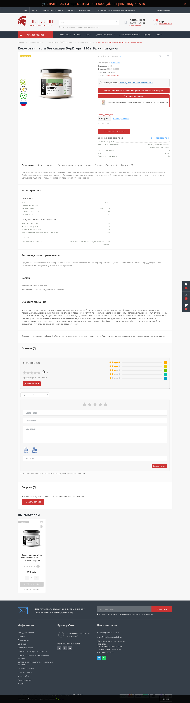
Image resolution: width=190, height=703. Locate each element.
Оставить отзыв (159, 466)
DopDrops (115, 63)
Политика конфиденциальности (121, 614)
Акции (62, 41)
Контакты (71, 10)
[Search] (116, 22)
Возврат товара (25, 672)
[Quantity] (31, 578)
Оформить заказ (165, 23)
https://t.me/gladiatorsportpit (70, 648)
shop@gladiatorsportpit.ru (109, 637)
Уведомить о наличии (114, 131)
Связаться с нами (26, 668)
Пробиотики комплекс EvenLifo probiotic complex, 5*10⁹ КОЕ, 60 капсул (138, 102)
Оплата (34, 10)
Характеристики (46, 165)
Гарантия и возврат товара (52, 10)
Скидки (159, 34)
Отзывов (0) (111, 165)
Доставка (23, 10)
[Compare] (168, 56)
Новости (21, 636)
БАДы (88, 34)
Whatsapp (104, 658)
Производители (25, 680)
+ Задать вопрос (32, 501)
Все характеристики (160, 138)
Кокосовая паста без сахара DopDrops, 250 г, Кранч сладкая (31, 558)
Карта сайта (23, 676)
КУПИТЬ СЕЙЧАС (31, 589)
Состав (97, 165)
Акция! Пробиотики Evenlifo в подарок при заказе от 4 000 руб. (133, 90)
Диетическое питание (129, 34)
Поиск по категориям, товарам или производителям (79, 27)
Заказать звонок (135, 25)
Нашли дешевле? (121, 118)
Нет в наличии (31, 584)
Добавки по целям (105, 34)
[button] (186, 307)
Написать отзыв (32, 383)
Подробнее (60, 699)
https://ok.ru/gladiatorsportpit (64, 648)
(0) (120, 56)
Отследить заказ (85, 10)
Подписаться (162, 609)
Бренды (147, 34)
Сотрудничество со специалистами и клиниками (116, 10)
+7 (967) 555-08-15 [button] (108, 632)
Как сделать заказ (26, 632)
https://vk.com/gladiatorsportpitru (59, 648)
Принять (165, 699)
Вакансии (22, 644)
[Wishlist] (160, 56)
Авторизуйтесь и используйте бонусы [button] (135, 82)
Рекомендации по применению (74, 165)
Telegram (99, 658)
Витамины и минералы (71, 34)
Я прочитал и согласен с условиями (126, 614)
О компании (23, 640)
